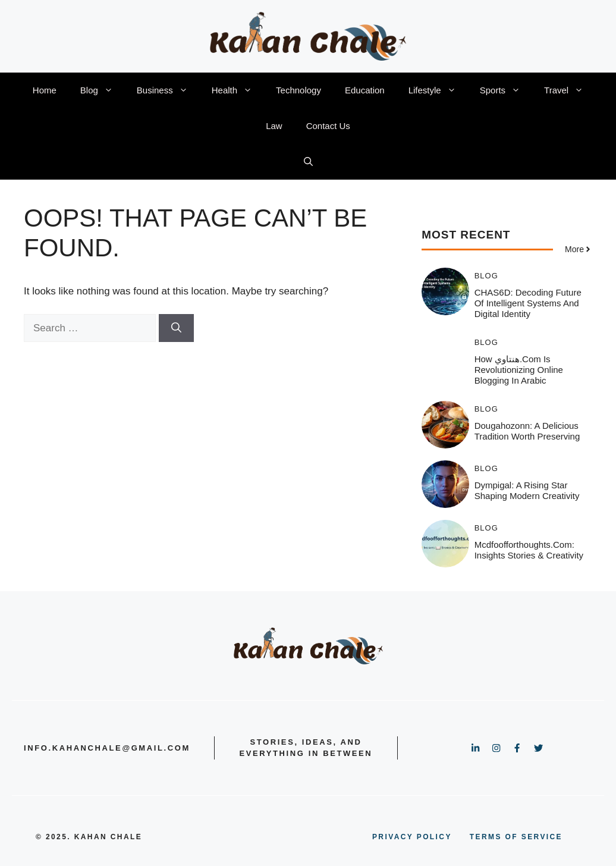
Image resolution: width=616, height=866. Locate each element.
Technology (298, 90)
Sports (506, 90)
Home (44, 90)
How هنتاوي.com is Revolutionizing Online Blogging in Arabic (518, 369)
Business (168, 90)
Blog (102, 90)
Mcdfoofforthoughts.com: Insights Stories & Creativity (528, 549)
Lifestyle (438, 90)
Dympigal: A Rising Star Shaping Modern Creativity (527, 490)
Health (238, 90)
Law (274, 126)
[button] (308, 162)
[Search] (176, 328)
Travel (569, 90)
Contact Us (328, 126)
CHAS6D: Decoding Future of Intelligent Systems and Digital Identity (528, 303)
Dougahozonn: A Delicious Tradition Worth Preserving (527, 431)
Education (365, 90)
